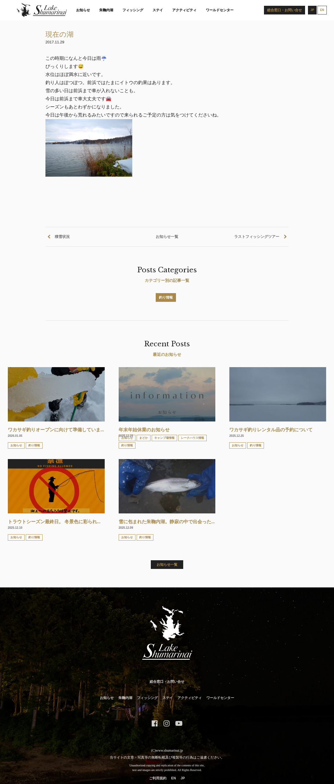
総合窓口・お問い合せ (167, 682)
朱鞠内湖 (106, 10)
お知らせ (83, 10)
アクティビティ (184, 10)
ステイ (158, 10)
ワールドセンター (220, 10)
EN (173, 778)
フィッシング (132, 10)
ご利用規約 (157, 778)
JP (183, 778)
